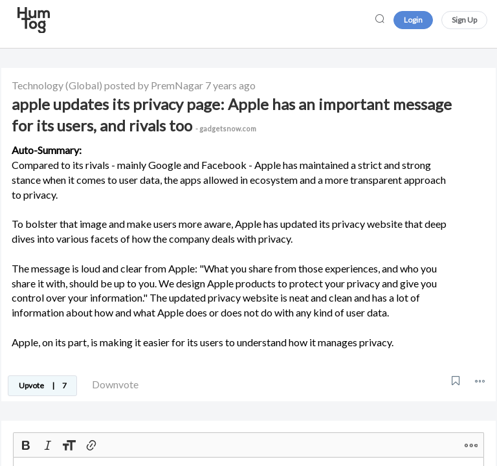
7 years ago (230, 85)
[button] (479, 380)
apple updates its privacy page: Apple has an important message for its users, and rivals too (232, 114)
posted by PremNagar (153, 85)
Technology (37, 85)
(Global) (83, 85)
